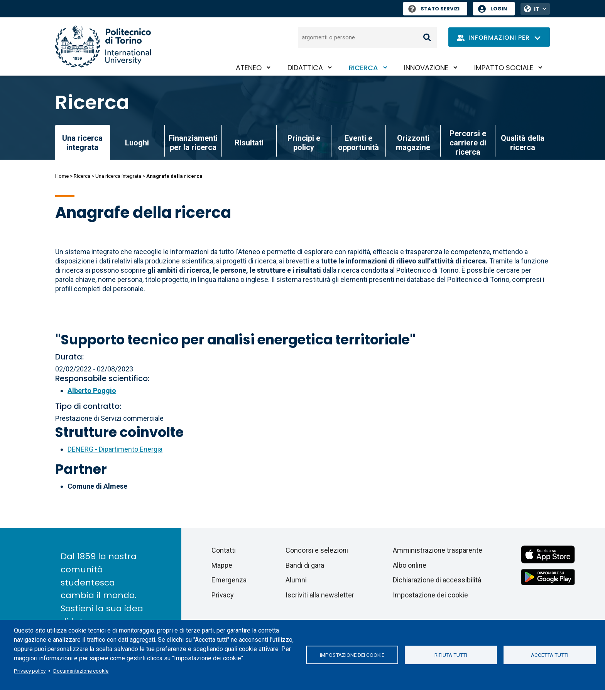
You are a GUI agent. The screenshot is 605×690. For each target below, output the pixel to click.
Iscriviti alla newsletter (320, 595)
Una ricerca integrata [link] (82, 142)
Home (62, 176)
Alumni (296, 580)
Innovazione (426, 68)
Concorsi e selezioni (317, 550)
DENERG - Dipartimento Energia (115, 449)
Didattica (305, 68)
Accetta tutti (549, 655)
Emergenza (229, 580)
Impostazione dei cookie (352, 655)
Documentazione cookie (80, 671)
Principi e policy (303, 142)
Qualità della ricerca (522, 142)
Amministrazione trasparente (437, 550)
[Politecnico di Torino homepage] (103, 46)
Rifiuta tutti (450, 655)
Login (498, 8)
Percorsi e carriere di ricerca (468, 143)
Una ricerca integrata (118, 176)
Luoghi (137, 142)
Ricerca (363, 68)
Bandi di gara (305, 565)
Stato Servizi (434, 8)
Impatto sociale (503, 68)
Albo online (409, 565)
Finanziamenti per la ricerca (193, 142)
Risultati (249, 142)
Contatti (223, 550)
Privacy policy (30, 671)
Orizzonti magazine (413, 142)
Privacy (222, 595)
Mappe (221, 565)
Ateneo (249, 68)
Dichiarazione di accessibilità (437, 580)
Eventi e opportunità (358, 142)
